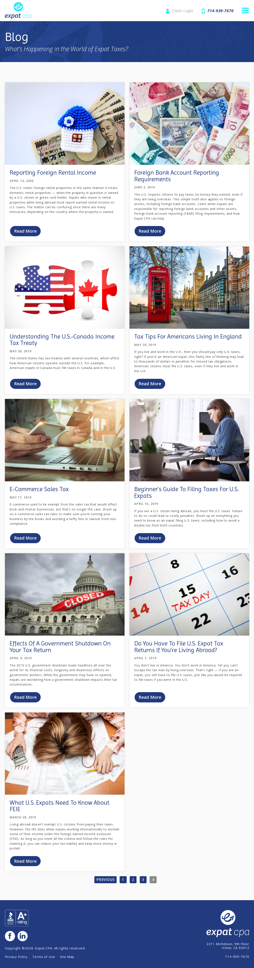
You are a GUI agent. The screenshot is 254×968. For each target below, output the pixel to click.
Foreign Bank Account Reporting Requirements (176, 176)
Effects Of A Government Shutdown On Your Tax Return (60, 647)
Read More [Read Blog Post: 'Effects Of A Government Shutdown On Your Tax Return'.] (25, 698)
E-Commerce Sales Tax (39, 489)
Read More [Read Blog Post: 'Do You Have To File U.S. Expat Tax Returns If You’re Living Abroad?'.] (150, 698)
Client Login (182, 11)
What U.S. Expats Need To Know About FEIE (59, 807)
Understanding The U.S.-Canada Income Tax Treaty (62, 340)
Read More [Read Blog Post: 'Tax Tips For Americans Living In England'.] (150, 384)
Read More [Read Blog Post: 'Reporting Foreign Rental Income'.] (25, 231)
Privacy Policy (16, 957)
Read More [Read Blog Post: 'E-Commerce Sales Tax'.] (25, 539)
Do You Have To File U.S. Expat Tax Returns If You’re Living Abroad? (178, 647)
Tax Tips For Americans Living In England (188, 337)
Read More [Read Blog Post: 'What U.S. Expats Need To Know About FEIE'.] (25, 862)
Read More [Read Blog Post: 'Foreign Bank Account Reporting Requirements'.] (150, 231)
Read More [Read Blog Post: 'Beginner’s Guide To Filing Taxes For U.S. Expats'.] (150, 539)
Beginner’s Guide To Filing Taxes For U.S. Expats (186, 493)
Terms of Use (43, 957)
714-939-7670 (220, 11)
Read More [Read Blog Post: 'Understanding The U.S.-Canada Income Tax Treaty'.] (25, 384)
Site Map (67, 957)
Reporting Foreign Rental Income (53, 172)
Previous (105, 881)
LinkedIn (23, 936)
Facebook (10, 936)
